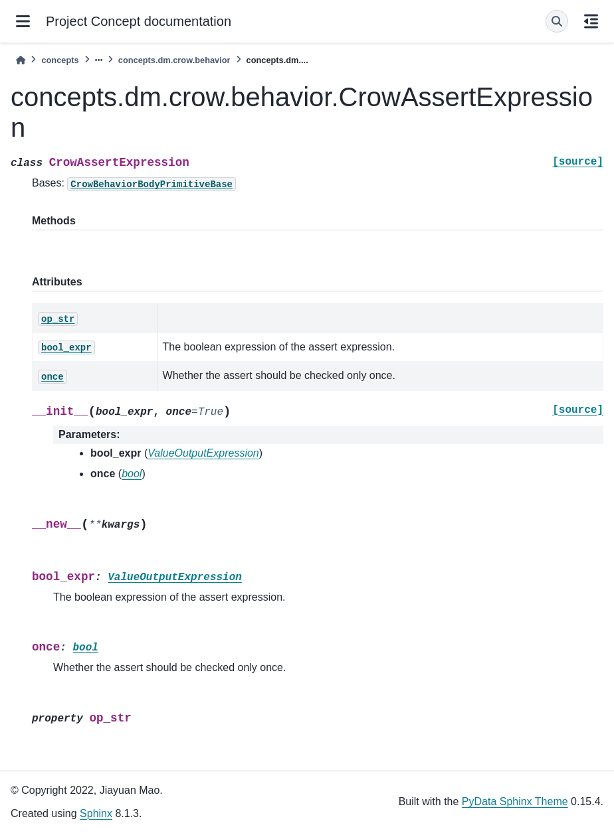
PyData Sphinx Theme (515, 801)
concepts (59, 60)
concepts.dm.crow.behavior (174, 60)
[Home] (20, 60)
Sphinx (96, 813)
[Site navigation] (23, 21)
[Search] (557, 21)
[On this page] (591, 21)
